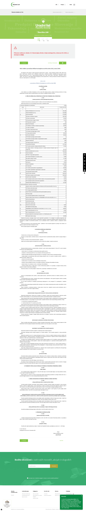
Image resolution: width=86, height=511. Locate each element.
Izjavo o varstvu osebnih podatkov (51, 478)
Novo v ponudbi (35, 493)
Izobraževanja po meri (26, 495)
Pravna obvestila (48, 509)
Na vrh (61, 440)
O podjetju (68, 493)
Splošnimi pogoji (38, 478)
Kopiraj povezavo (52, 63)
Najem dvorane (24, 496)
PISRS (22, 55)
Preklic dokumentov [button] (70, 12)
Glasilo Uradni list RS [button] (58, 12)
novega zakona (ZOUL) (71, 499)
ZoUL (37, 53)
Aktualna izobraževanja (26, 493)
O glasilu (12, 495)
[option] (43, 32)
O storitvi (45, 493)
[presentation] (43, 473)
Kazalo (23, 63)
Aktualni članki (57, 493)
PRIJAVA (54, 466)
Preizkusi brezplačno (47, 495)
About (72, 493)
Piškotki (53, 509)
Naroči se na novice (58, 495)
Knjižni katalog (35, 498)
